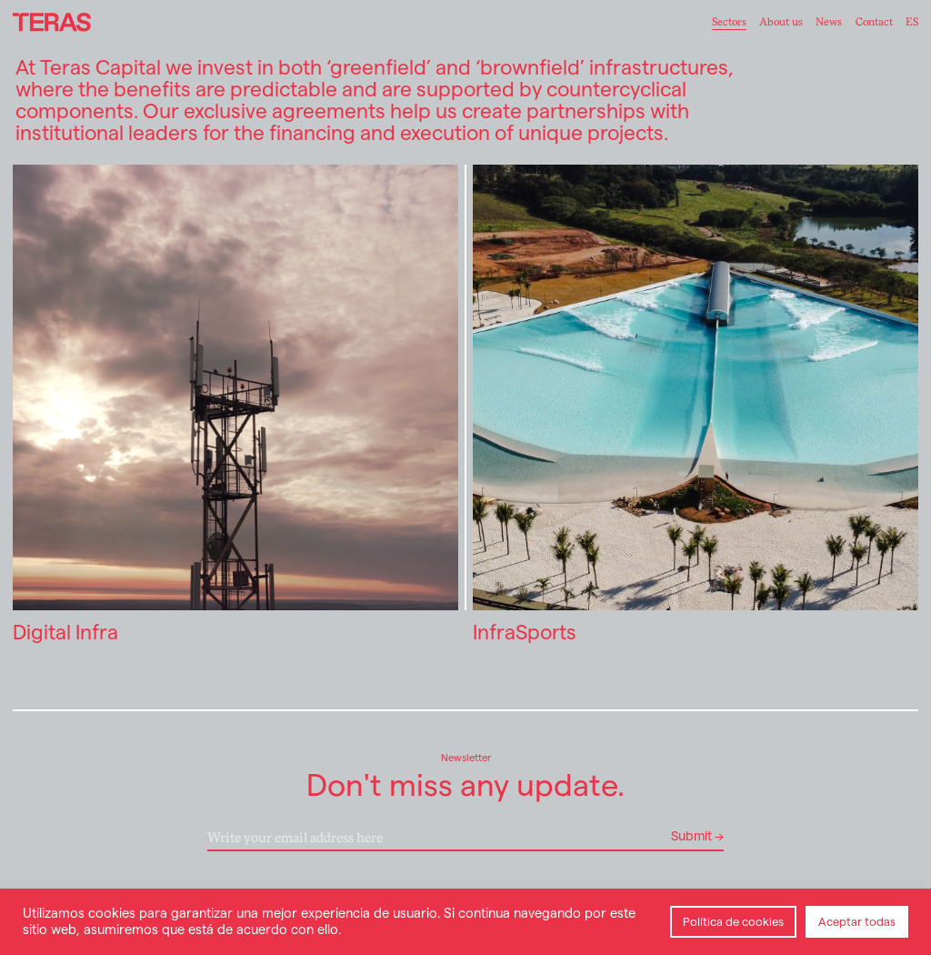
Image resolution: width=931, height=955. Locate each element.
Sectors (729, 22)
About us (781, 22)
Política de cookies (733, 922)
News (829, 22)
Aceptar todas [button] (857, 922)
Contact (874, 22)
